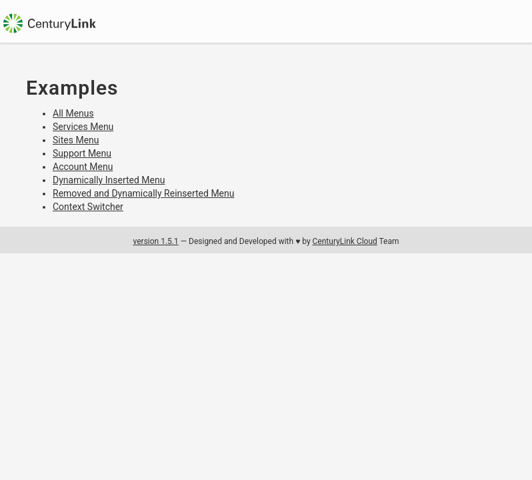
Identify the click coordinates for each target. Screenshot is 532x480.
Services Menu (83, 126)
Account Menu (83, 166)
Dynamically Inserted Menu (109, 180)
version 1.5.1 (155, 241)
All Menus (73, 113)
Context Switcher (88, 206)
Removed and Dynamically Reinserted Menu (144, 193)
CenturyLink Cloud (345, 241)
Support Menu (82, 153)
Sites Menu (76, 140)
